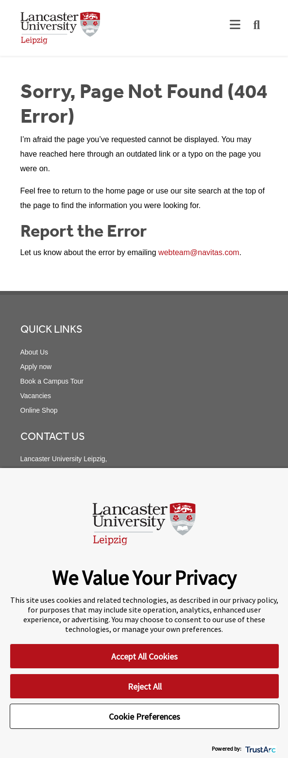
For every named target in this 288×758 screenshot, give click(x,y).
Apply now (36, 367)
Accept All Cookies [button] (144, 656)
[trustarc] (259, 749)
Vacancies (35, 396)
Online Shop (39, 410)
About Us (34, 352)
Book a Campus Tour (52, 381)
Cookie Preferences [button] (144, 716)
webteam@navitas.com (198, 252)
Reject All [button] (145, 686)
